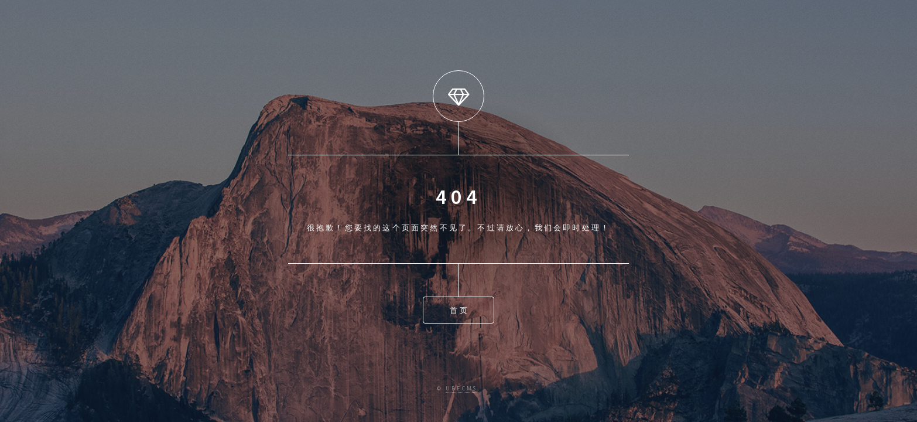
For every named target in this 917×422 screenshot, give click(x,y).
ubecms (461, 388)
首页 (459, 310)
